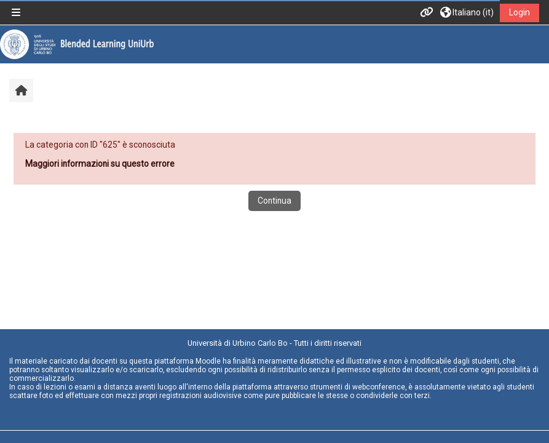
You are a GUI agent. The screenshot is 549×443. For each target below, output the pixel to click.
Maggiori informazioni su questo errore (100, 164)
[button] (467, 12)
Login (519, 12)
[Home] (77, 44)
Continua (274, 201)
